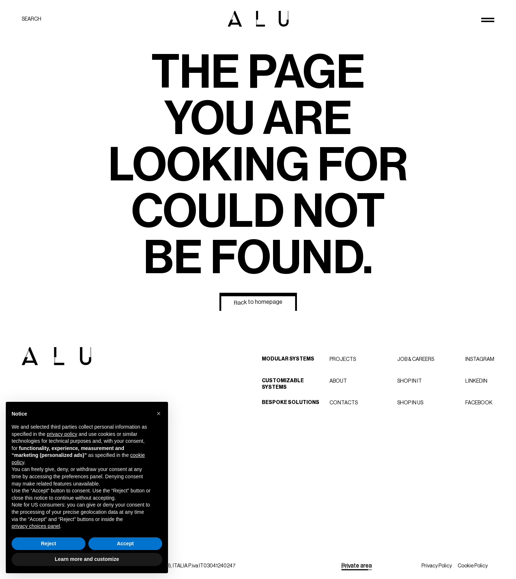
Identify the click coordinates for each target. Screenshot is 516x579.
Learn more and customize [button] (87, 559)
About (338, 381)
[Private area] (356, 565)
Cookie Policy (473, 565)
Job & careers (415, 359)
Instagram (479, 359)
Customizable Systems (283, 384)
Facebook (478, 402)
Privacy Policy (436, 565)
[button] (158, 413)
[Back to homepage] (258, 302)
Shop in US (410, 402)
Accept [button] (125, 543)
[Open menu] (487, 20)
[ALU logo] (258, 18)
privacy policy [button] (62, 434)
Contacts (344, 402)
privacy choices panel (36, 526)
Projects (343, 359)
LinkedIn (476, 381)
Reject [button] (48, 543)
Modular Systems (288, 359)
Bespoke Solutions (290, 402)
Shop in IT (409, 381)
